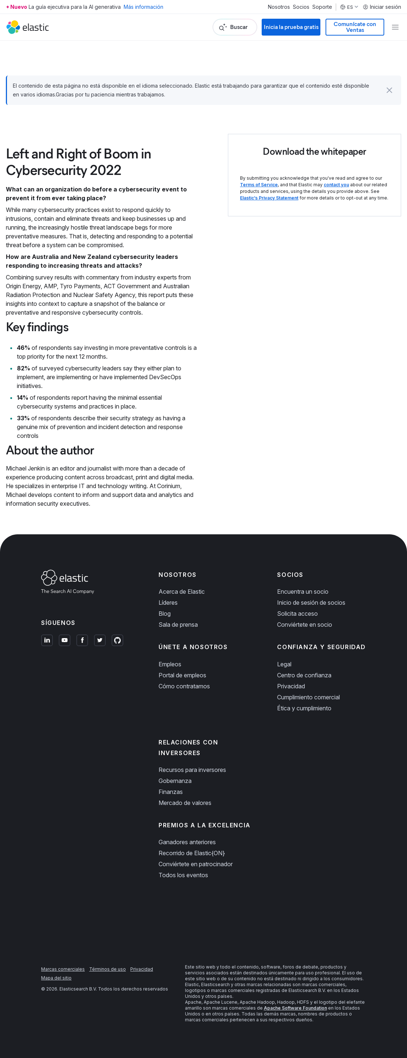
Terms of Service (259, 184)
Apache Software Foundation (295, 1008)
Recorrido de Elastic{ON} (192, 853)
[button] (389, 90)
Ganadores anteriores (187, 842)
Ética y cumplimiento (304, 708)
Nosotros (279, 7)
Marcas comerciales (63, 969)
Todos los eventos (183, 875)
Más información (143, 7)
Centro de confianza (304, 675)
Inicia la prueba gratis (291, 26)
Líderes (168, 602)
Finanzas (171, 791)
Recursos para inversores (192, 769)
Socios (301, 7)
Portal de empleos (182, 675)
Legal (284, 664)
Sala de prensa (178, 624)
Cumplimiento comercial (308, 697)
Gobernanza (175, 780)
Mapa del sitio (56, 978)
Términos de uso (107, 969)
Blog (165, 613)
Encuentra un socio (302, 591)
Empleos (170, 664)
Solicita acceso (297, 613)
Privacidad (291, 686)
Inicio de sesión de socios (311, 602)
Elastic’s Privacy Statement (269, 198)
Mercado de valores (185, 802)
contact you (336, 184)
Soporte (322, 7)
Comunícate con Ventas (355, 27)
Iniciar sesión (382, 7)
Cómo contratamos (184, 686)
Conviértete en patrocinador (196, 864)
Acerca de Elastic (182, 591)
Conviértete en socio (304, 624)
